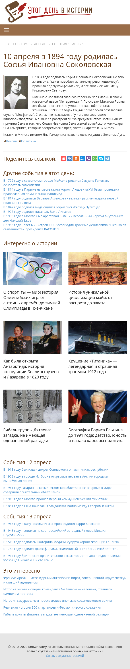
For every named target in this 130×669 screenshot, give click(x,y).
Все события (17, 44)
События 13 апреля (27, 516)
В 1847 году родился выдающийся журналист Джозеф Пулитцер (51, 207)
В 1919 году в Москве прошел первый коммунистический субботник (55, 499)
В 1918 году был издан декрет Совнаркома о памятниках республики (55, 469)
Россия (11, 141)
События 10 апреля (68, 44)
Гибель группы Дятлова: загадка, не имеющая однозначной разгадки (56, 614)
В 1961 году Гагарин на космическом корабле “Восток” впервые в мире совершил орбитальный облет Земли (57, 490)
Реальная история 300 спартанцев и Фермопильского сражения (52, 607)
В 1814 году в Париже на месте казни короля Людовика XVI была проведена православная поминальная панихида (61, 191)
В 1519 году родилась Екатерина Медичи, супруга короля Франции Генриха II (62, 542)
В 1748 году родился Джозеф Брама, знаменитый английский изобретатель (60, 549)
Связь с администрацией (65, 655)
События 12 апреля (27, 462)
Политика (28, 141)
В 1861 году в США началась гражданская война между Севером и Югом (58, 506)
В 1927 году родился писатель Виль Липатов (37, 211)
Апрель (40, 44)
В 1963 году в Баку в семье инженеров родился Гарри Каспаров (51, 524)
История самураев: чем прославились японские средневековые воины (57, 600)
